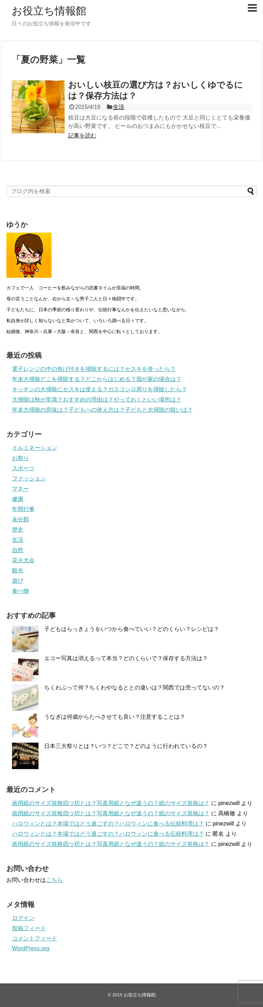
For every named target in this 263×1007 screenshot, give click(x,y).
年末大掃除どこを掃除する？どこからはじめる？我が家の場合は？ (96, 379)
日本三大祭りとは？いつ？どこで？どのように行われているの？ (126, 746)
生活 (118, 107)
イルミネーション (34, 448)
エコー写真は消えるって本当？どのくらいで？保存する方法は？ (126, 658)
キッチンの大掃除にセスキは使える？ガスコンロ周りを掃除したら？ (99, 389)
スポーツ (23, 468)
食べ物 (20, 591)
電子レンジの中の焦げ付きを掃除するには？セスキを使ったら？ (94, 369)
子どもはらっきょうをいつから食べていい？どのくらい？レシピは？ (131, 629)
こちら (54, 880)
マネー (20, 489)
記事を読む (82, 136)
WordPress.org (30, 948)
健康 (17, 499)
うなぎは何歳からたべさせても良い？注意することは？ (114, 717)
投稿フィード (29, 928)
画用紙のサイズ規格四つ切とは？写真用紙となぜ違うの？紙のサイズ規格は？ (111, 803)
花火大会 (23, 560)
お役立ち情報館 (49, 11)
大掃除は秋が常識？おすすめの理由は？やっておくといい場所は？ (96, 400)
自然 (17, 550)
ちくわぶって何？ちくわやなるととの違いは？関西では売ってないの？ (134, 687)
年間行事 (23, 509)
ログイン (23, 918)
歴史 (17, 530)
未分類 (20, 519)
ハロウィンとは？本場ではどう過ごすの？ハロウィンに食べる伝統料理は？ (108, 824)
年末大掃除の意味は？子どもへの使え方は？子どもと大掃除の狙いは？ (102, 410)
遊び (17, 581)
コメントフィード (34, 938)
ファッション (29, 478)
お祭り (20, 458)
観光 (17, 570)
